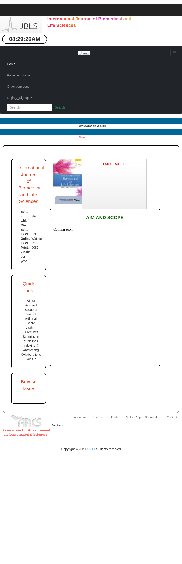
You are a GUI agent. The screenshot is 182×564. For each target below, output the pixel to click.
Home (11, 64)
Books (115, 417)
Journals (98, 417)
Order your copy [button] (18, 86)
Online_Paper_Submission (143, 417)
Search (60, 107)
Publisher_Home (18, 75)
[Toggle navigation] (174, 53)
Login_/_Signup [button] (18, 98)
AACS (90, 449)
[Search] (29, 107)
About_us (80, 417)
